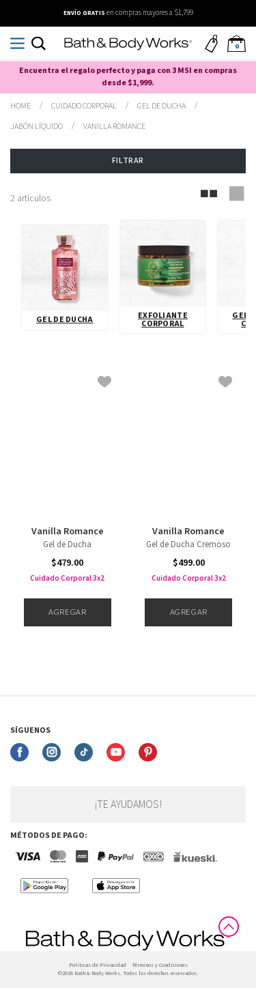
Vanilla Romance (67, 531)
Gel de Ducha (65, 319)
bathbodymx (20, 106)
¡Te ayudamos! (128, 804)
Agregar (67, 612)
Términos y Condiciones (160, 965)
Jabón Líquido (36, 126)
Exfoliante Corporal (163, 320)
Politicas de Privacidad (97, 965)
